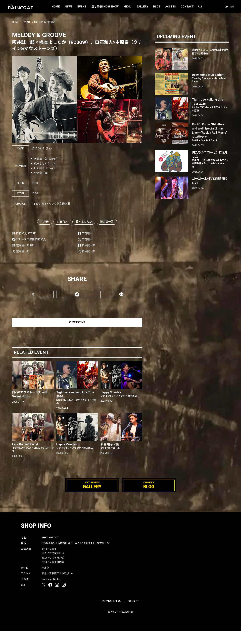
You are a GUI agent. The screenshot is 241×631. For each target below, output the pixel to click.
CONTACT (187, 6)
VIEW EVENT (77, 322)
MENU (128, 6)
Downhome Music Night (210, 78)
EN (232, 6)
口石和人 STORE (26, 233)
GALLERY (142, 6)
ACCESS (170, 6)
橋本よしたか (84, 221)
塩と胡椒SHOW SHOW (105, 6)
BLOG (156, 6)
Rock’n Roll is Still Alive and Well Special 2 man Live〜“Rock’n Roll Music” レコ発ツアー (210, 132)
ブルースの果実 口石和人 (31, 239)
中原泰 (45, 221)
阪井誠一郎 (106, 221)
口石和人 (62, 221)
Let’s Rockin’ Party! (33, 447)
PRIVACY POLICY (111, 601)
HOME (56, 6)
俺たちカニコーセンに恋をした (210, 159)
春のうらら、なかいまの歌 (210, 51)
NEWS (68, 6)
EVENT (81, 6)
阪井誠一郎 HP (25, 245)
